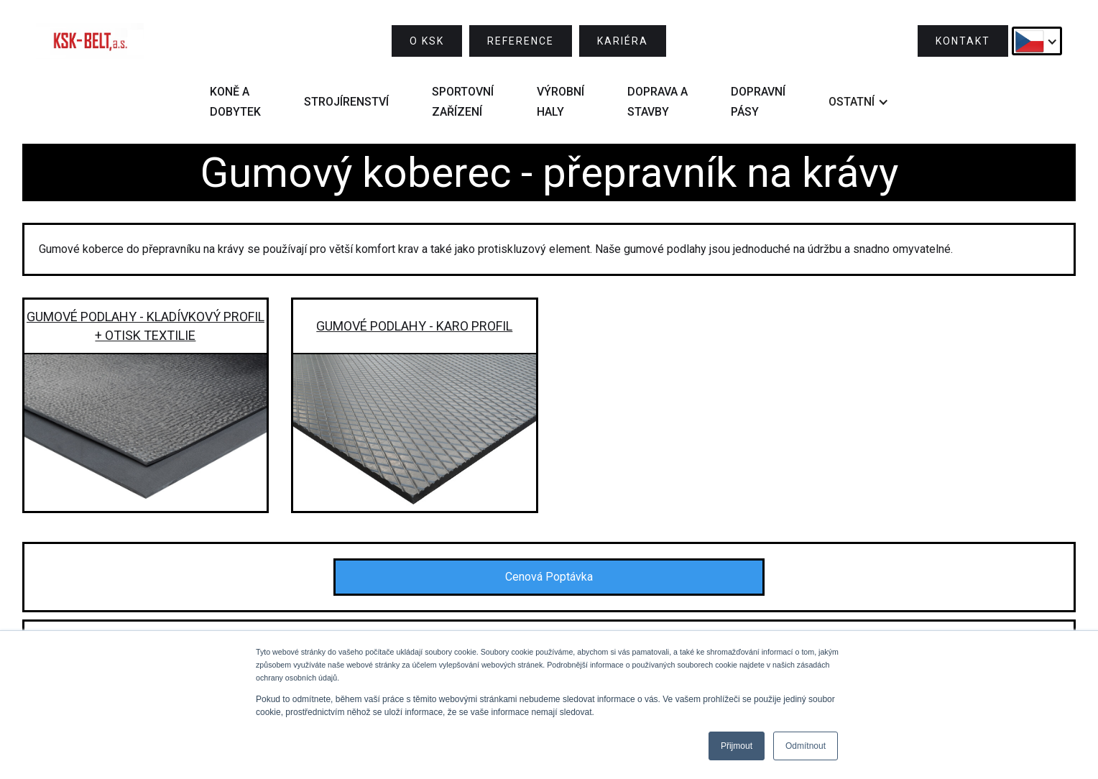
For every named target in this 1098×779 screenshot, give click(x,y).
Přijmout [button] (736, 746)
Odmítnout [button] (805, 746)
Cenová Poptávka (549, 577)
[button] (1037, 41)
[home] (90, 41)
